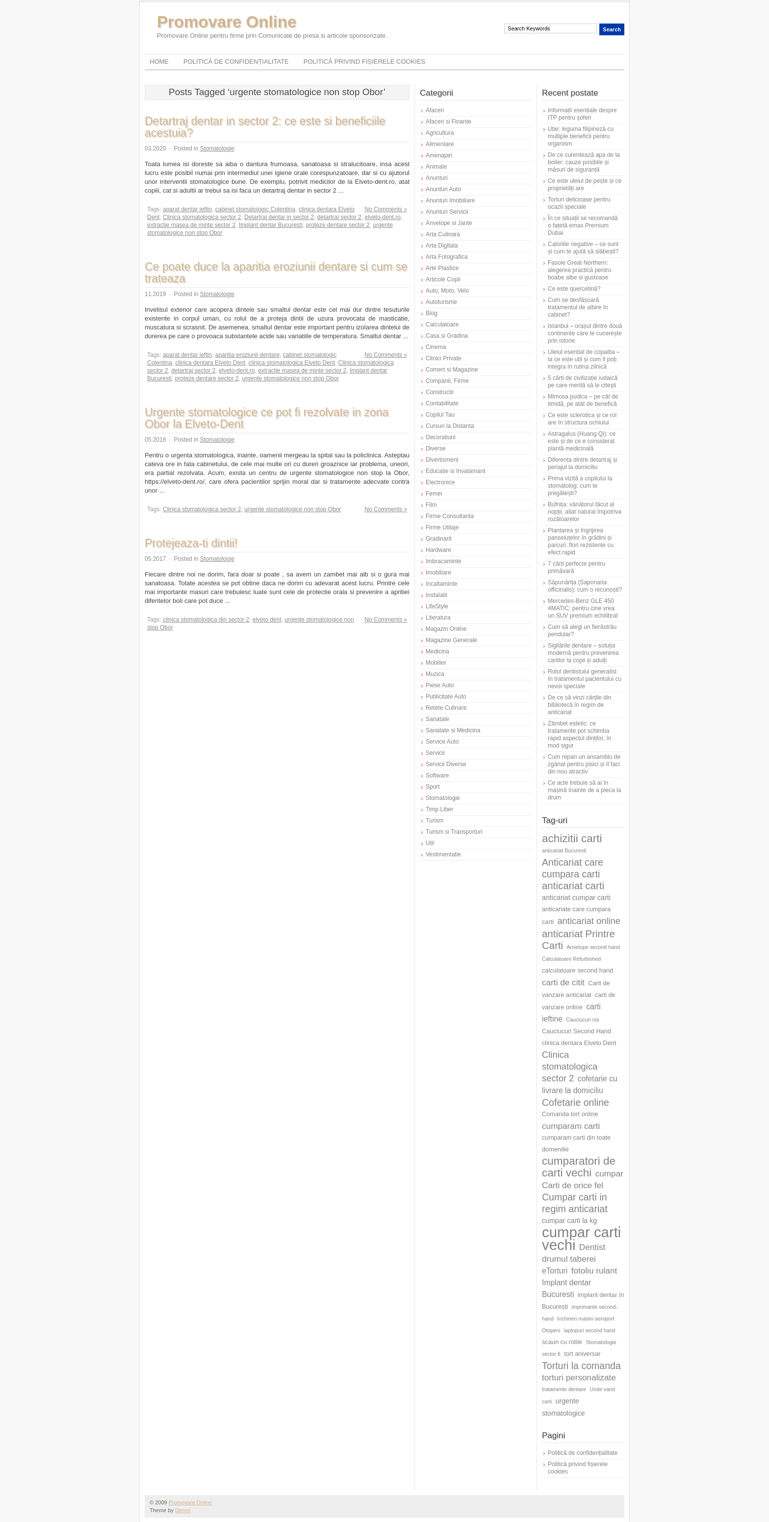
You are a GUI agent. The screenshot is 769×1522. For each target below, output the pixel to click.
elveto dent (267, 619)
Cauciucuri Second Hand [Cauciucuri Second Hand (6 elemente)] (576, 1031)
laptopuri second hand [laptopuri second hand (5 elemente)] (589, 1330)
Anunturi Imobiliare (450, 200)
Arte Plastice (442, 268)
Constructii (440, 392)
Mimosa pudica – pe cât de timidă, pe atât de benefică (583, 400)
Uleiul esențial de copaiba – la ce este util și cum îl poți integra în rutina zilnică (584, 359)
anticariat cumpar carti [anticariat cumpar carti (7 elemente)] (576, 897)
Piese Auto (440, 685)
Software (437, 775)
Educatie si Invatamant (455, 471)
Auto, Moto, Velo (447, 290)
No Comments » (385, 209)
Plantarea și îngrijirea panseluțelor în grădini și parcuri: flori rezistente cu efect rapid (581, 541)
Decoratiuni (441, 437)
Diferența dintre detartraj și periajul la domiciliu (582, 463)
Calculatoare (442, 324)
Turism (434, 820)
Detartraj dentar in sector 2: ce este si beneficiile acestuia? (265, 127)
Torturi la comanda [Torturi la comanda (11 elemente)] (581, 1365)
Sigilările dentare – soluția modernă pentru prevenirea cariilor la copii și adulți (583, 653)
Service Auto (442, 741)
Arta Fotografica (446, 256)
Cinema (436, 347)
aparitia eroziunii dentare (247, 354)
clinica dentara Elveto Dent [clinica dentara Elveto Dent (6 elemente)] (579, 1043)
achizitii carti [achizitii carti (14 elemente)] (572, 838)
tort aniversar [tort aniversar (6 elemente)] (582, 1353)
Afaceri (435, 110)
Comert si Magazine (452, 369)
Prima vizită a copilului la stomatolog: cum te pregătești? (580, 486)
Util (430, 843)
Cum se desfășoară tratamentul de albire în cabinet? (578, 307)
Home (159, 61)
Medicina (437, 651)
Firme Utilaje (442, 527)
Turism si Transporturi (454, 831)
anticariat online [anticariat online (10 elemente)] (588, 921)
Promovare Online (226, 22)
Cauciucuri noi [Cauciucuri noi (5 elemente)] (582, 1020)
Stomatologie (217, 148)
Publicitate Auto (446, 696)
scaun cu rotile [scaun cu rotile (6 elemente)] (562, 1342)
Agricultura (440, 132)
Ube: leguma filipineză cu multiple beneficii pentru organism (581, 136)
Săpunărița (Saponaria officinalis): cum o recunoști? (585, 586)
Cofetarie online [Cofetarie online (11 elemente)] (575, 1102)
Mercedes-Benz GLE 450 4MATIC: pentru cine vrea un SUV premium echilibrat (583, 608)
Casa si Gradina (447, 335)
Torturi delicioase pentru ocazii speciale (579, 203)
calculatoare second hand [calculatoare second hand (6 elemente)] (577, 970)
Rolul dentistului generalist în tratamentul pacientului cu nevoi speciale (584, 679)
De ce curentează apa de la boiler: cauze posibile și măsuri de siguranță (584, 162)
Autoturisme (441, 302)
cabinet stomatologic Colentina (255, 209)
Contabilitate (442, 403)
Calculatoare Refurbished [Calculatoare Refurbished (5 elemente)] (571, 959)
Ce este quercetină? (574, 288)
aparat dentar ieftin (187, 209)
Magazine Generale (451, 640)
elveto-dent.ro (383, 217)
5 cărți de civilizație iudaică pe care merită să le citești (582, 381)
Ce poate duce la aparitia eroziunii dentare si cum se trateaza (276, 272)
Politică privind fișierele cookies (365, 61)
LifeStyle (437, 606)
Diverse (436, 448)
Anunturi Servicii (447, 211)
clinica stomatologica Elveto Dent (292, 362)
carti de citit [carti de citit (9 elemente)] (563, 982)
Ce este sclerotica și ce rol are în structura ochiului (582, 419)
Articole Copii (443, 279)
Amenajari (439, 155)
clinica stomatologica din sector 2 (206, 619)
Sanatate (437, 719)
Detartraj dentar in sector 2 (279, 217)
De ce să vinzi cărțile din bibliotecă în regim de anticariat (579, 705)
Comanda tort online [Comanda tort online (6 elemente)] (570, 1114)
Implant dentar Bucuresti (271, 225)
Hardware (438, 550)
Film (431, 504)
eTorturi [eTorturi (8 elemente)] (554, 1271)
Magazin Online (446, 628)
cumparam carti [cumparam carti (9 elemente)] (571, 1126)
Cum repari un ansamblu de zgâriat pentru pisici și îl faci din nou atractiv (584, 764)
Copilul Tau (440, 414)
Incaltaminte (442, 583)
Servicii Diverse (446, 764)
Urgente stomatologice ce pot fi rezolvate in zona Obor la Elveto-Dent (266, 418)
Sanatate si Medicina (453, 730)
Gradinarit (439, 538)
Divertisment (442, 459)
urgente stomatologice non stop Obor (290, 378)
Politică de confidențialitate (236, 61)
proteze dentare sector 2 (338, 225)
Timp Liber (439, 809)
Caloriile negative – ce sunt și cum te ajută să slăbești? (583, 248)
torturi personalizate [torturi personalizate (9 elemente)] (579, 1377)
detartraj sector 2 (339, 217)
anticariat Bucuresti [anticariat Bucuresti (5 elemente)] (564, 850)
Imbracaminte (443, 561)
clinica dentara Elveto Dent (210, 362)
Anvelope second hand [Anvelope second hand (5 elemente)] (593, 947)
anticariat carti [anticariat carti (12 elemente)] (573, 885)
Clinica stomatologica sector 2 (202, 217)
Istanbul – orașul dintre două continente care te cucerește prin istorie (585, 333)
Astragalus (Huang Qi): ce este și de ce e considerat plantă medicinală (581, 441)
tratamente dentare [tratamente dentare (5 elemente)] (564, 1389)
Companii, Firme (447, 380)
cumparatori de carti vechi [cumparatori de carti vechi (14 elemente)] (578, 1167)
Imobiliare (438, 572)
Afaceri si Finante (448, 121)
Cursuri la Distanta (450, 426)
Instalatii (436, 595)
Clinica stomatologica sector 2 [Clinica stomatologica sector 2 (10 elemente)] (569, 1066)
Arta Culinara (443, 234)
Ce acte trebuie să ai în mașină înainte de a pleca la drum (584, 790)
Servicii (435, 752)
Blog (431, 313)
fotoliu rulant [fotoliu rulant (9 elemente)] (594, 1270)
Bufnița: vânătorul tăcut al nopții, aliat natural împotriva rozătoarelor (584, 512)
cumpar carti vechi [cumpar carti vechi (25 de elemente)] (581, 1238)
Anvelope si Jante (449, 223)
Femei (434, 493)
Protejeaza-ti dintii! (191, 543)
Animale (436, 166)
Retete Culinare (446, 707)
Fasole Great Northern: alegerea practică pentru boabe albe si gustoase (579, 270)
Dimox (182, 1510)
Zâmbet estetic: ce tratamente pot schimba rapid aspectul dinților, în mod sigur (579, 734)
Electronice (440, 482)
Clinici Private (443, 358)
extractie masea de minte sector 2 (191, 225)
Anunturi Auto (443, 189)
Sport (433, 786)
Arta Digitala (442, 245)
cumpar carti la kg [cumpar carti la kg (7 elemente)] (569, 1220)
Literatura (438, 617)
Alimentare (440, 144)
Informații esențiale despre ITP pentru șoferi (582, 114)
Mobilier (436, 662)
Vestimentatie (443, 854)
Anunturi (437, 178)
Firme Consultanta (450, 516)
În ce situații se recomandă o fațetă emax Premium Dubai (583, 225)
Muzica (435, 674)
